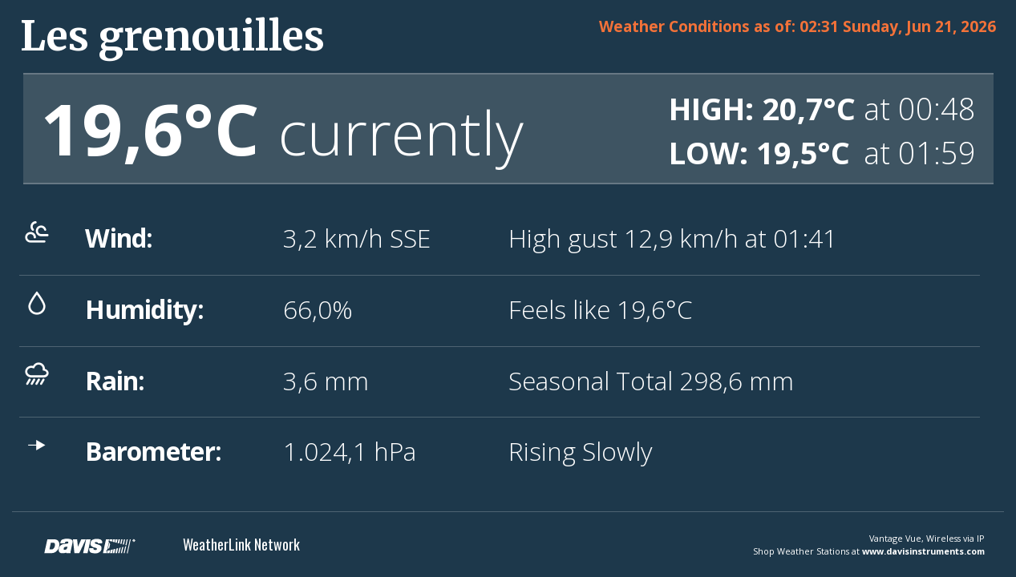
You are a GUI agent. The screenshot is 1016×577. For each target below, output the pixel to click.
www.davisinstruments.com (923, 551)
